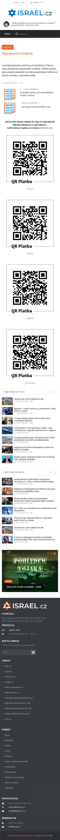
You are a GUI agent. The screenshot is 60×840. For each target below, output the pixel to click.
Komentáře (28, 767)
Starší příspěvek (29, 89)
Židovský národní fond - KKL (28, 703)
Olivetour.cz (28, 676)
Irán (8, 581)
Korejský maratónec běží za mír (35, 106)
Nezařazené (28, 772)
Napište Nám (14, 630)
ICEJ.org (28, 671)
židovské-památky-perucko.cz (28, 698)
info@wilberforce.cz (17, 811)
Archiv (8, 47)
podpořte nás (46, 128)
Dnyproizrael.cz (28, 692)
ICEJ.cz (28, 666)
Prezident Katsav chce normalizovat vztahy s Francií (36, 94)
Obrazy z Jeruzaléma (28, 777)
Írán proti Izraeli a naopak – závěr (23, 586)
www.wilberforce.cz (17, 807)
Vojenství (28, 788)
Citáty (28, 751)
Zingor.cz (28, 682)
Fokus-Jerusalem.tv (28, 687)
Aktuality (28, 740)
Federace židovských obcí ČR (28, 708)
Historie (28, 756)
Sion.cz (28, 719)
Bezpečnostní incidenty (17, 53)
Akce (28, 735)
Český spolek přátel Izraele (28, 713)
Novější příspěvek (30, 103)
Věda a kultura (28, 782)
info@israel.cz (14, 827)
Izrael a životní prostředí (28, 761)
